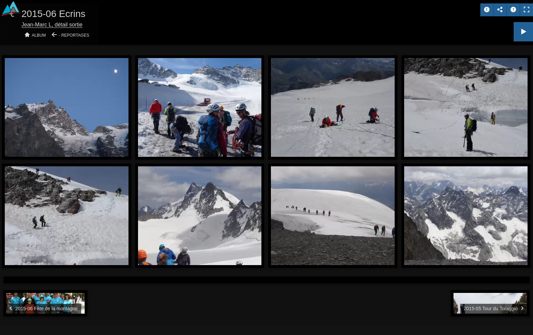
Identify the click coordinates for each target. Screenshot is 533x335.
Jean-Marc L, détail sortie (52, 24)
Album (39, 35)
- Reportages (74, 35)
